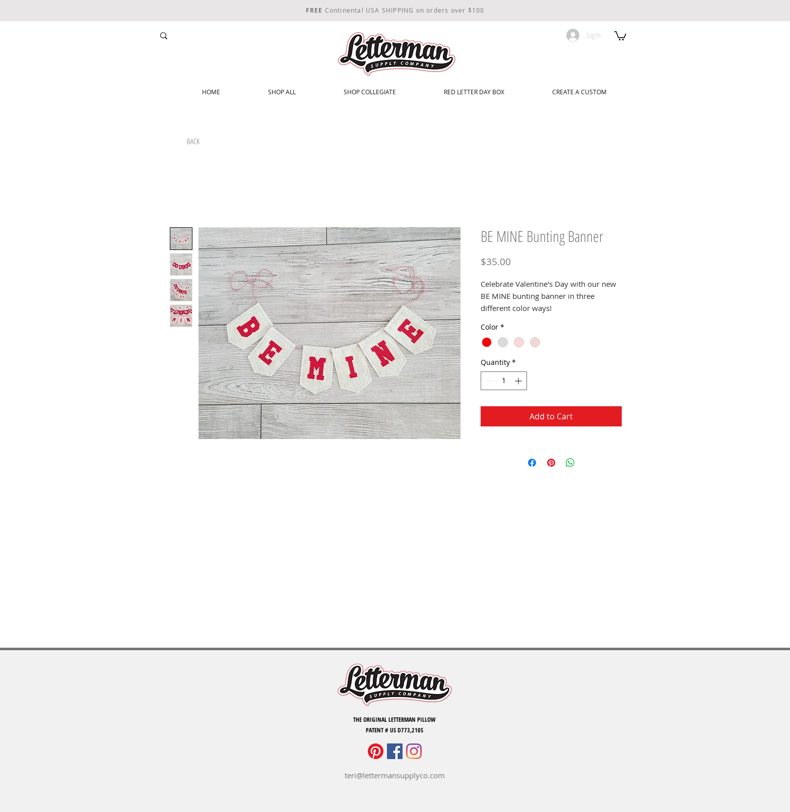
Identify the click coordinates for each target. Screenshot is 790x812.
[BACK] (193, 142)
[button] (620, 35)
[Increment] (519, 381)
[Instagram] (414, 751)
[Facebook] (395, 751)
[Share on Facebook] (532, 463)
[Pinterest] (375, 751)
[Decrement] (488, 381)
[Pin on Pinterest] (551, 463)
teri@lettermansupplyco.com (395, 775)
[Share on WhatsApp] (570, 463)
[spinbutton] (504, 381)
